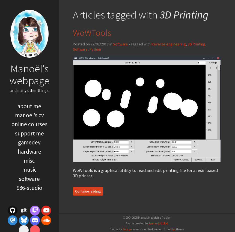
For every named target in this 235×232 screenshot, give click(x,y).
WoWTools (92, 32)
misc (29, 160)
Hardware (29, 151)
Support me (29, 133)
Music (29, 169)
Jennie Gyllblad (158, 223)
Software (29, 178)
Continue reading (88, 191)
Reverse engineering (168, 44)
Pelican (127, 229)
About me (29, 106)
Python (95, 49)
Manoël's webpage (29, 74)
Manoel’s (29, 115)
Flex (172, 229)
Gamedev (29, 142)
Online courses (29, 124)
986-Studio (29, 187)
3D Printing (196, 44)
